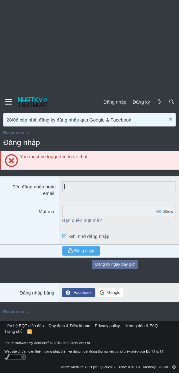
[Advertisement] (89, 47)
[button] (174, 367)
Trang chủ (13, 331)
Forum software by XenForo (47, 343)
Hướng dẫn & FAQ (141, 325)
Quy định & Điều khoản (69, 325)
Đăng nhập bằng (36, 292)
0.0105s (134, 367)
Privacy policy (107, 325)
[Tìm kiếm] (171, 102)
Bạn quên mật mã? (82, 220)
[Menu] (8, 102)
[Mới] (159, 102)
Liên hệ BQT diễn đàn (24, 325)
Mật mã (46, 211)
